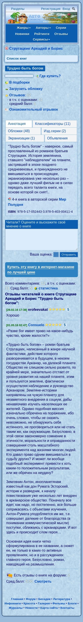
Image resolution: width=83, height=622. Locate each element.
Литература (61, 603)
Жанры (24, 27)
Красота (29, 607)
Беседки (44, 603)
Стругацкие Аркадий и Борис (36, 48)
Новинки (22, 34)
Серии (61, 27)
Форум (31, 603)
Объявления (57, 138)
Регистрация (51, 9)
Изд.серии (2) (55, 131)
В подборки (19, 82)
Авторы (43, 27)
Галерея (44, 607)
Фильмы (58, 607)
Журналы (16, 611)
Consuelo (36, 329)
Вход (66, 9)
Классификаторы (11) (52, 124)
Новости (31, 611)
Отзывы (61, 34)
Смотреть (43, 585)
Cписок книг (17, 58)
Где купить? (50, 76)
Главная (17, 603)
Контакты (67, 611)
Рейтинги (41, 34)
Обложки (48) (19, 131)
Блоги (72, 607)
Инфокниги (12, 607)
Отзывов (17, 95)
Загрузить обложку (25, 89)
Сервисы (41, 39)
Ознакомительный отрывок (33, 109)
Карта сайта (49, 611)
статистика (48, 292)
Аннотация (17, 124)
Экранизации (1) (21, 138)
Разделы (17, 9)
